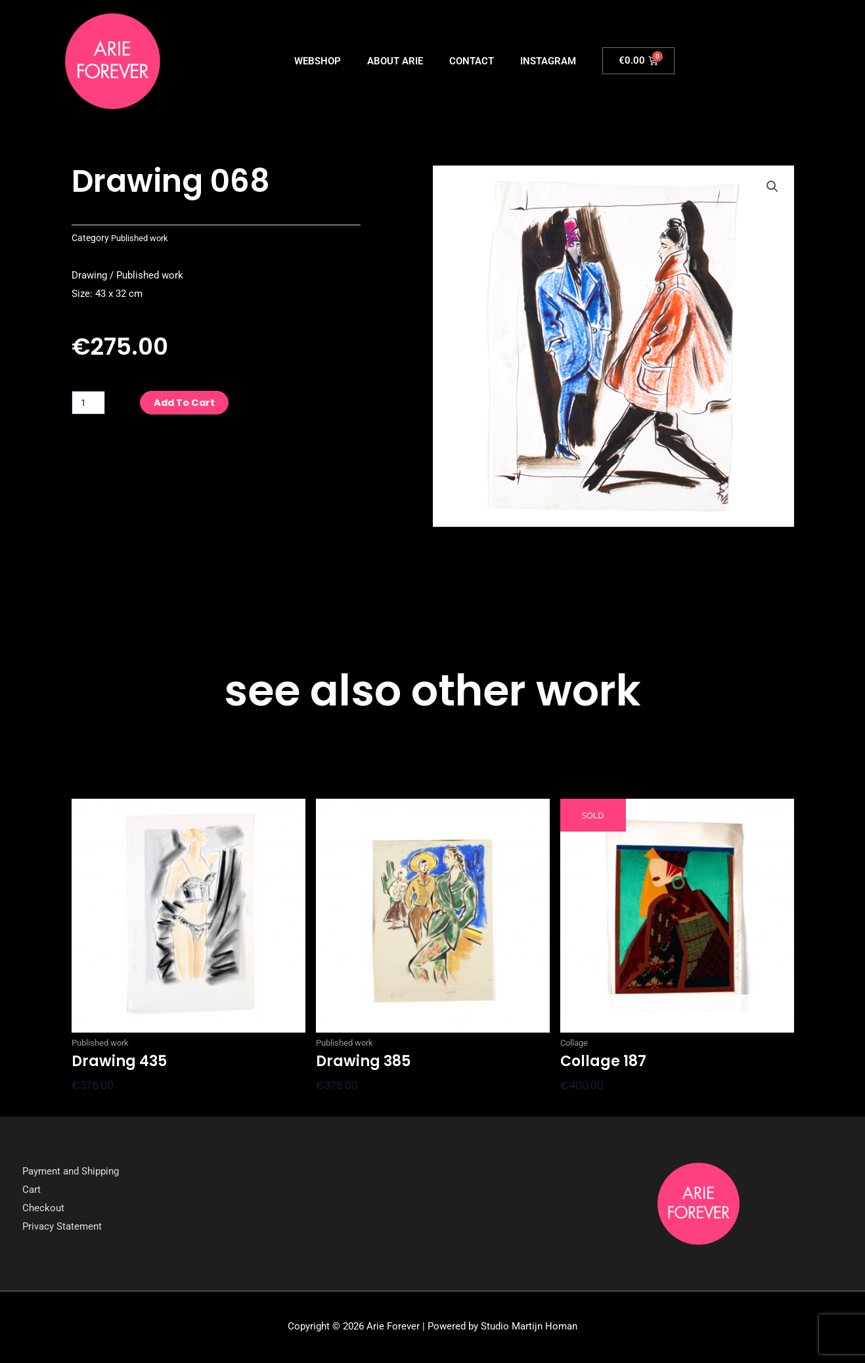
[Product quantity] (89, 403)
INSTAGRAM (548, 61)
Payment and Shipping (70, 1172)
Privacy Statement (62, 1227)
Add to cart (190, 402)
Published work (142, 238)
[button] (772, 187)
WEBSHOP (317, 61)
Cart (31, 1190)
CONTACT (471, 61)
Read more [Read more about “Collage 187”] (588, 1107)
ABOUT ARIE (395, 61)
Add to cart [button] (103, 1107)
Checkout (43, 1209)
